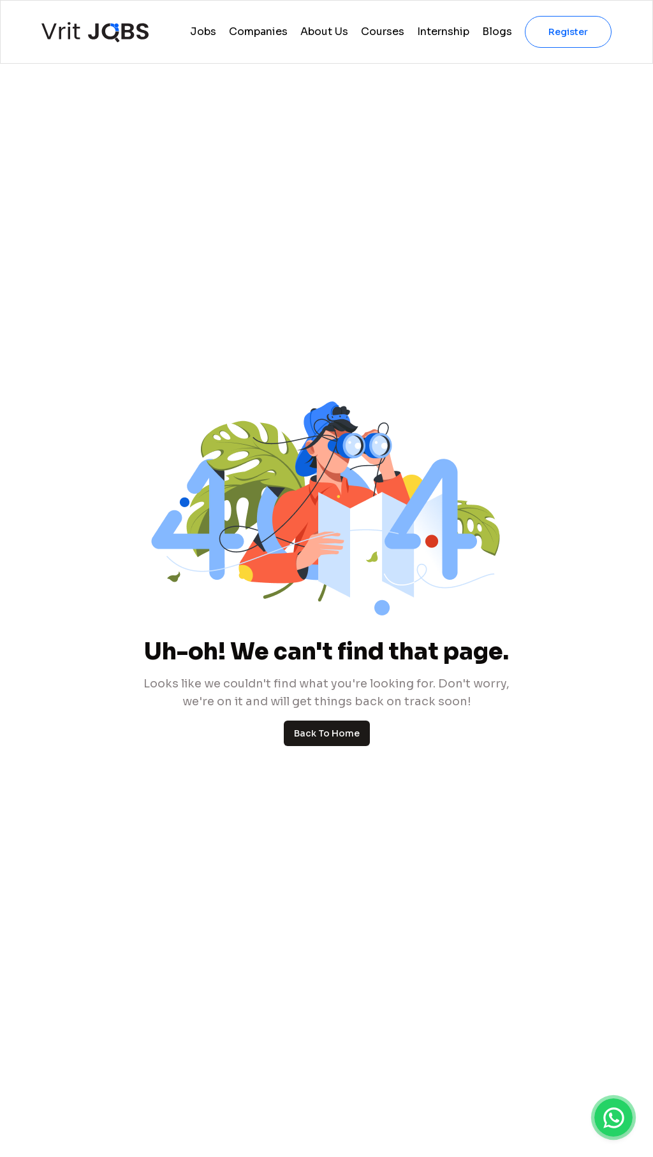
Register (568, 32)
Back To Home (327, 733)
